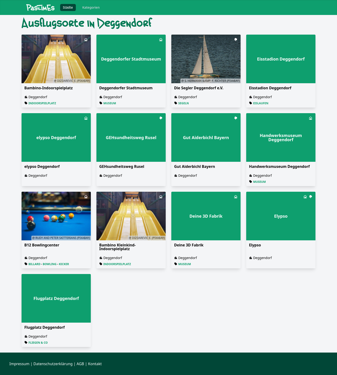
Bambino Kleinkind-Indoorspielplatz (117, 246)
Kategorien (91, 7)
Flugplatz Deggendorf (44, 327)
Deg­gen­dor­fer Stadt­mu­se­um (126, 87)
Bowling (50, 264)
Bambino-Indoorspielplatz (48, 87)
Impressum (19, 363)
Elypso (255, 245)
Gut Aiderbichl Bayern (194, 166)
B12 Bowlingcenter (41, 245)
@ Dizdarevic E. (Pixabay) (72, 81)
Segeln (183, 103)
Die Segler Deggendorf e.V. (198, 87)
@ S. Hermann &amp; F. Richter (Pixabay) (210, 81)
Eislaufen (260, 103)
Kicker (64, 264)
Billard (34, 264)
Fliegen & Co (38, 343)
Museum (109, 103)
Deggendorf (38, 97)
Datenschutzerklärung (53, 363)
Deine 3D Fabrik (189, 245)
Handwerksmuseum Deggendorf (279, 166)
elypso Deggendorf (42, 166)
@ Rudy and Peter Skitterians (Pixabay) (61, 238)
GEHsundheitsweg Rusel (121, 166)
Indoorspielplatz (42, 103)
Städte (68, 7)
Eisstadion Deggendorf (270, 87)
